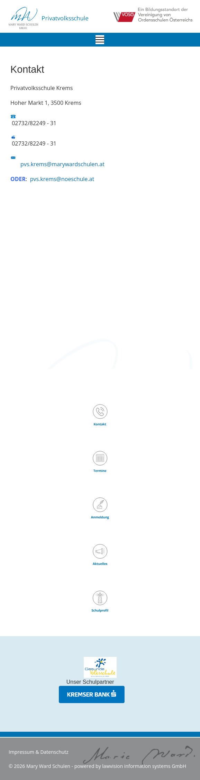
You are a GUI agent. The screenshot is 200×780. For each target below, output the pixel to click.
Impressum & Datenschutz (39, 752)
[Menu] (100, 40)
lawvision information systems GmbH (144, 766)
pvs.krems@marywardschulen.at (62, 164)
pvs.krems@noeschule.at (62, 179)
